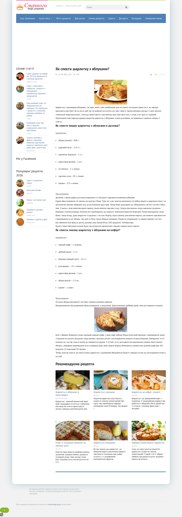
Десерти (123, 18)
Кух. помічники (27, 18)
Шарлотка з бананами (104, 442)
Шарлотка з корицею (104, 392)
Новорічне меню (153, 18)
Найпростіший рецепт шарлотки (148, 442)
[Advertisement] (91, 42)
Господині (136, 18)
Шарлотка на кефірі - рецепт (146, 392)
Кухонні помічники (61, 398)
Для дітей (80, 18)
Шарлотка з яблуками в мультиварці (67, 393)
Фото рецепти (63, 18)
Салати (111, 18)
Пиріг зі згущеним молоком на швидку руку (71, 444)
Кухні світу (44, 18)
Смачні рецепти (96, 18)
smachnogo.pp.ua (54, 504)
